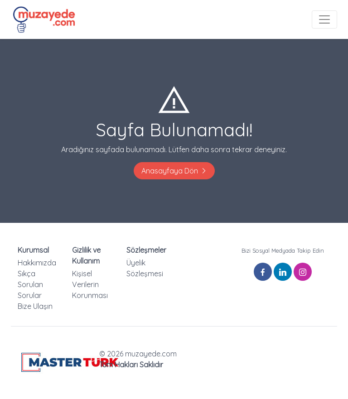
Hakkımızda (37, 262)
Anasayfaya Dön (174, 170)
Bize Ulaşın (35, 306)
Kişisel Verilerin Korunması (90, 284)
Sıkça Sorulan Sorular (30, 284)
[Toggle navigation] (324, 19)
